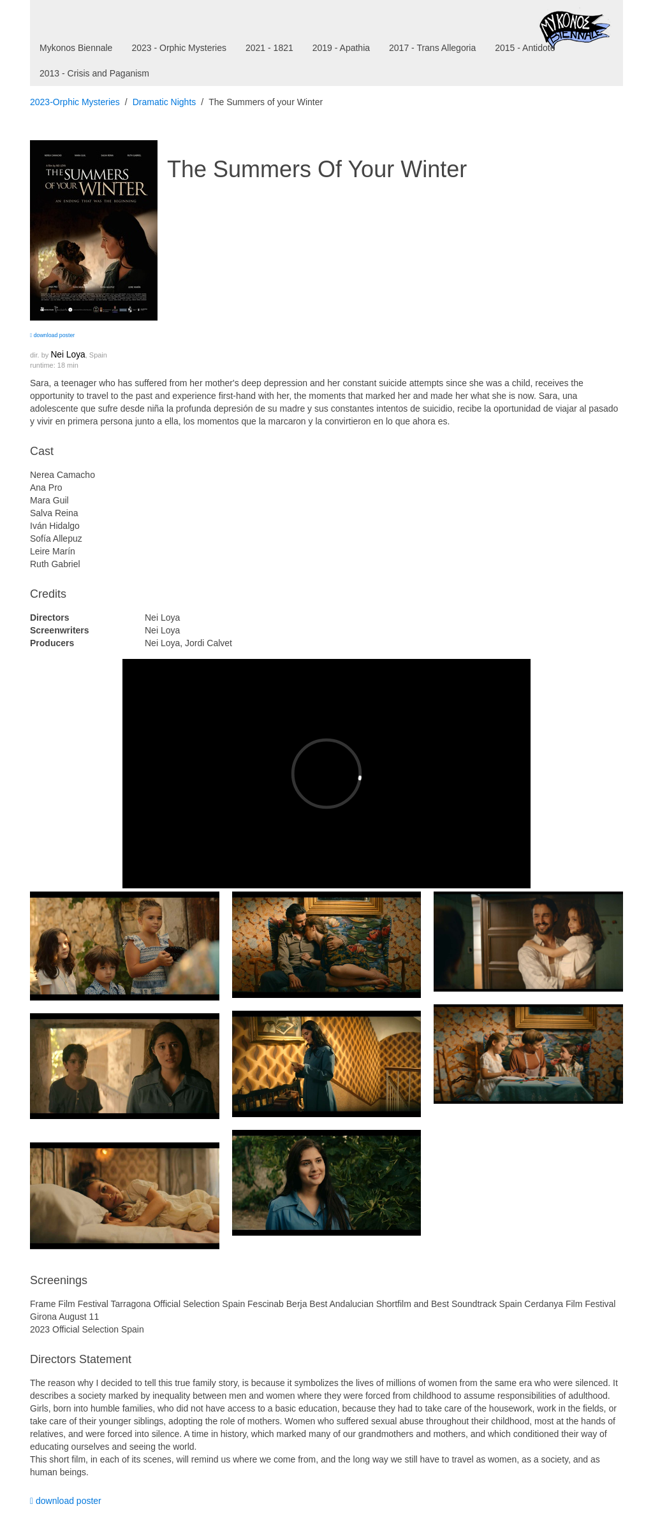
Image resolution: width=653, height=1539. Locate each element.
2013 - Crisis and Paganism (94, 73)
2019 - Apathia (341, 48)
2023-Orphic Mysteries (75, 102)
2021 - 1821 (269, 48)
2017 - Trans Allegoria (432, 48)
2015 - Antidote (525, 48)
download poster (52, 335)
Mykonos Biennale (76, 48)
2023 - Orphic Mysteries (178, 48)
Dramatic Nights (164, 102)
